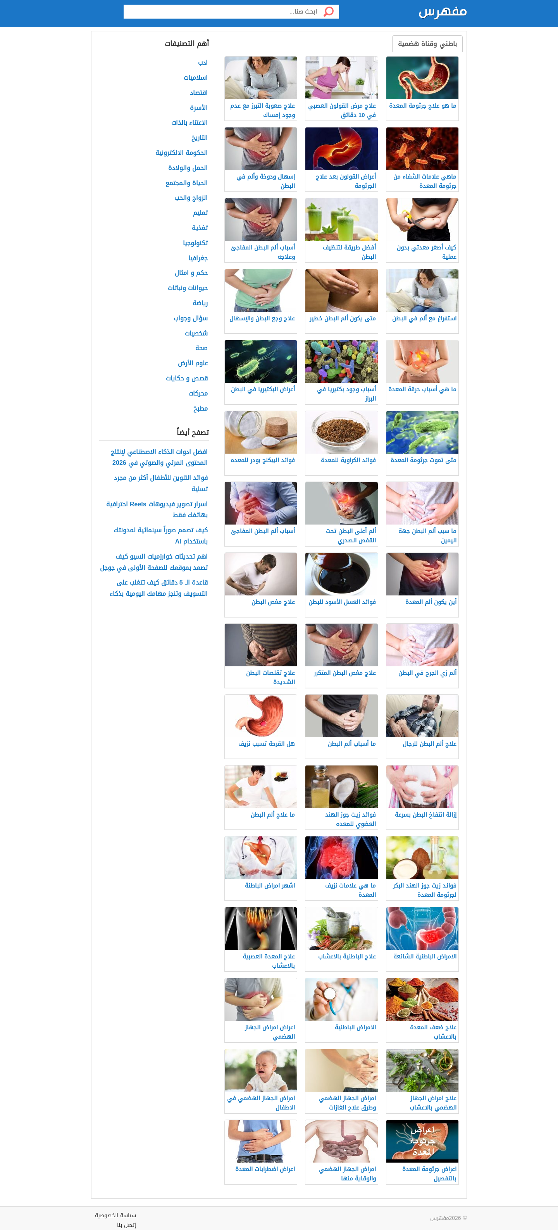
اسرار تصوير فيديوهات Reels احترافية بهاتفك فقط (157, 510)
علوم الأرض (193, 363)
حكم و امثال (191, 273)
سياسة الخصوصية (115, 1215)
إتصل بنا (126, 1225)
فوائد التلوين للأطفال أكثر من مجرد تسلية (161, 484)
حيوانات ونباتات (188, 288)
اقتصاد (199, 93)
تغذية (200, 228)
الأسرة (199, 108)
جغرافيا (198, 258)
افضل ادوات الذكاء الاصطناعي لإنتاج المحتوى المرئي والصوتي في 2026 (159, 458)
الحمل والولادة (188, 168)
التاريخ (199, 138)
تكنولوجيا (195, 243)
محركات (198, 393)
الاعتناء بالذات (189, 123)
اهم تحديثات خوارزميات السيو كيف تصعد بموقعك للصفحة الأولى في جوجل (154, 562)
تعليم (200, 213)
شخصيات (196, 333)
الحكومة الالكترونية (181, 153)
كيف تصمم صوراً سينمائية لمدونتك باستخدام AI (161, 536)
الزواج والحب (191, 198)
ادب (203, 63)
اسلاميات (196, 78)
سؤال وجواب (191, 318)
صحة (201, 348)
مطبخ (200, 409)
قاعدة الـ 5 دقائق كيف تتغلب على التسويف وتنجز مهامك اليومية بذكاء (159, 588)
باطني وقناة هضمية (427, 44)
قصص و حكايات (187, 378)
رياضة (200, 303)
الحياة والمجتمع (186, 183)
